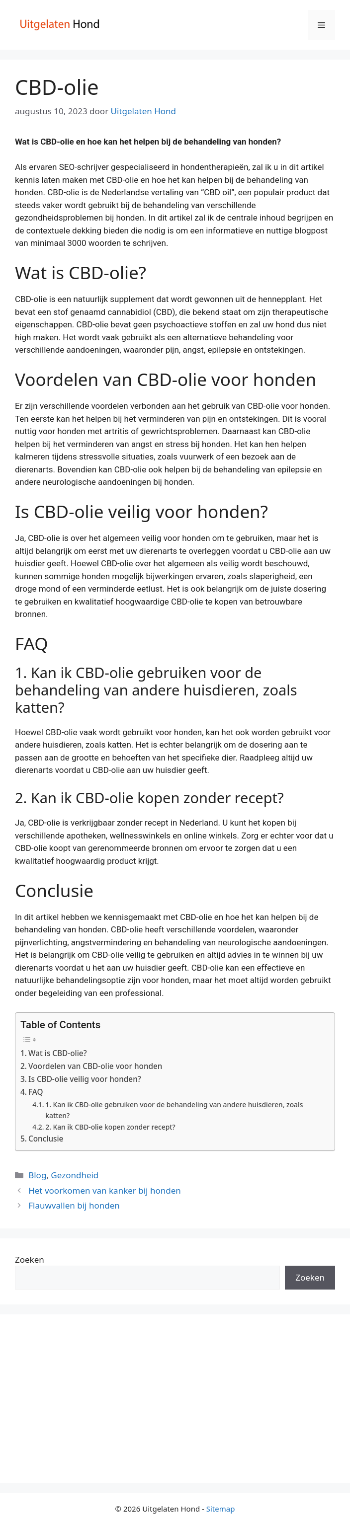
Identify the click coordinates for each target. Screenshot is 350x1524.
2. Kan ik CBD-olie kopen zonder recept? (110, 1127)
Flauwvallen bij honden (74, 1205)
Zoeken (29, 1259)
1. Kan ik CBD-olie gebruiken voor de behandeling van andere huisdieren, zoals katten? (174, 1110)
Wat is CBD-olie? (57, 1053)
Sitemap (220, 1509)
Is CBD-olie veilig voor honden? (84, 1079)
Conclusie (45, 1138)
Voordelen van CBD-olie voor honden (95, 1066)
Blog (37, 1175)
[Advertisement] (175, 1398)
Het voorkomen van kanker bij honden (104, 1190)
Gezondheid (74, 1175)
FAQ (35, 1092)
